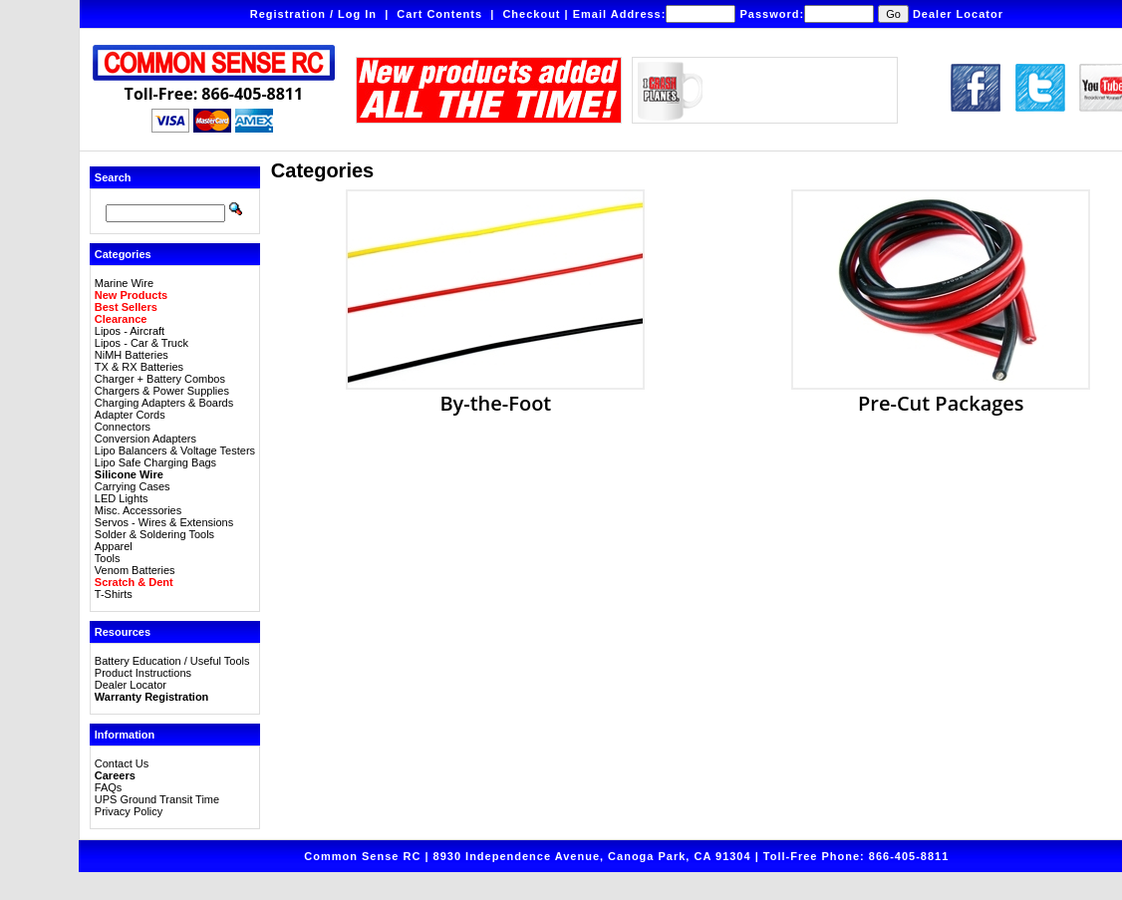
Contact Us (121, 763)
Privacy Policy (128, 811)
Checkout (531, 14)
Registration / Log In (313, 14)
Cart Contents (439, 14)
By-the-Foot (495, 393)
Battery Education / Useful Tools (172, 661)
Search (113, 177)
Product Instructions (143, 673)
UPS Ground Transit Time (157, 799)
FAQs (109, 787)
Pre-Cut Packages (940, 393)
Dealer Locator (958, 14)
